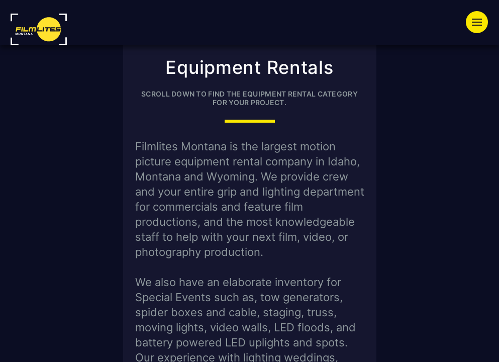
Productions (443, 40)
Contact (454, 58)
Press (345, 58)
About (398, 58)
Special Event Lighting (334, 40)
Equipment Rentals (209, 40)
